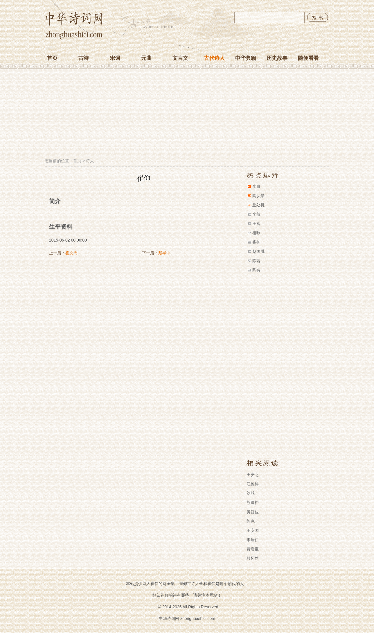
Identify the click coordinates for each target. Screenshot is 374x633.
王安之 (253, 474)
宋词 (115, 58)
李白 (256, 186)
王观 (256, 223)
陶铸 (256, 270)
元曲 (146, 58)
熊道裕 (253, 502)
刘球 (251, 493)
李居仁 (253, 539)
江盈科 (253, 484)
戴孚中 (164, 253)
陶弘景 (258, 195)
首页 (52, 58)
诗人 (90, 160)
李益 (256, 214)
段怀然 (253, 558)
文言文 (180, 58)
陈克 (251, 521)
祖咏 (256, 232)
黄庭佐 (253, 511)
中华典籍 (245, 58)
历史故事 (277, 58)
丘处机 (258, 205)
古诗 (83, 58)
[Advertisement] (187, 114)
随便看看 (308, 58)
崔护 (256, 242)
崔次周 (71, 253)
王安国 (253, 530)
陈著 (256, 260)
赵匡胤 (258, 251)
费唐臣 (253, 549)
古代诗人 (214, 58)
